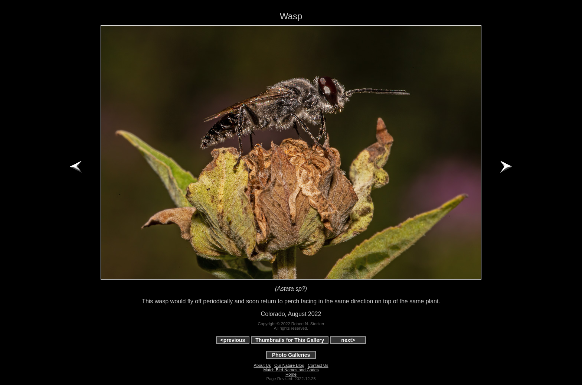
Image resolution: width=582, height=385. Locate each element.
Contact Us (318, 365)
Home (291, 374)
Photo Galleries (291, 355)
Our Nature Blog (289, 365)
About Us (262, 365)
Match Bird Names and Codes (290, 370)
